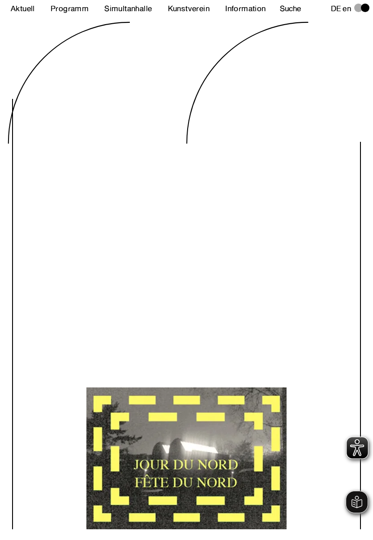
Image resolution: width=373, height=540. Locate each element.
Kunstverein (189, 8)
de (336, 8)
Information (245, 8)
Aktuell (23, 8)
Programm (70, 8)
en (347, 8)
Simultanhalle (128, 8)
